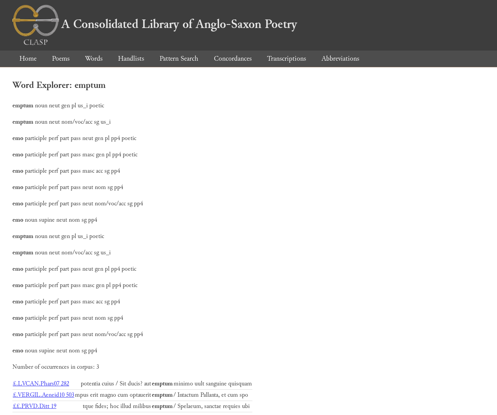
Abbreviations (340, 58)
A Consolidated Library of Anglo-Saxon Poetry (154, 24)
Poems (61, 58)
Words (94, 58)
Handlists (131, 58)
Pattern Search (179, 58)
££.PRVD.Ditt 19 (34, 406)
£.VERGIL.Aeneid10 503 (43, 394)
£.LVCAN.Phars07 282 (41, 383)
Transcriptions (286, 58)
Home (27, 58)
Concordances (233, 58)
